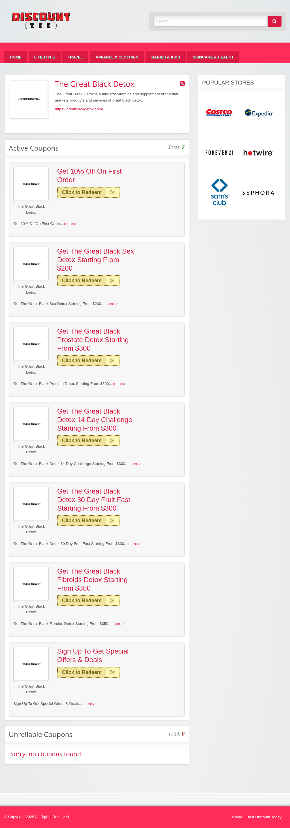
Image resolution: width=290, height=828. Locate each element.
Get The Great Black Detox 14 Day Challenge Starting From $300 (94, 419)
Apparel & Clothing (116, 57)
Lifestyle (44, 57)
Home (16, 57)
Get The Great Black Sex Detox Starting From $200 (95, 259)
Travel (75, 57)
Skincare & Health (213, 57)
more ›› (70, 224)
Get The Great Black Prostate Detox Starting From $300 (93, 339)
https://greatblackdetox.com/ (79, 109)
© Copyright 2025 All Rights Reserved (36, 817)
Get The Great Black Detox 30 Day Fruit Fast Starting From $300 (93, 499)
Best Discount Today (264, 817)
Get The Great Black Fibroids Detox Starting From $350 (92, 579)
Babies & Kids (165, 57)
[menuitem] (15, 57)
